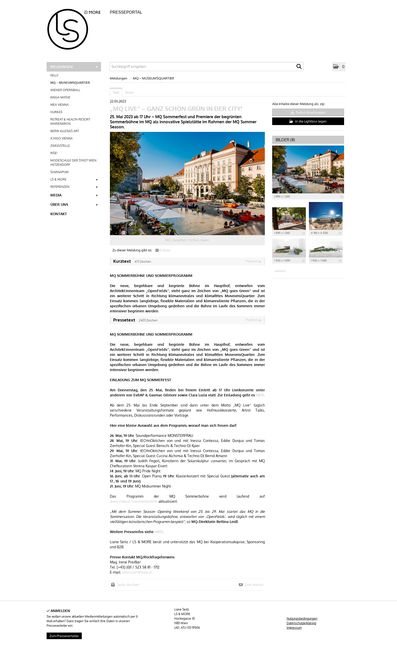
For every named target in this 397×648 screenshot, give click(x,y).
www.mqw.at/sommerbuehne (133, 501)
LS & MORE (73, 179)
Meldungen (74, 67)
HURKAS (56, 112)
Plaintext (254, 261)
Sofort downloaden (308, 112)
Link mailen (254, 584)
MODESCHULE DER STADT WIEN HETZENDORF (73, 162)
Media (73, 195)
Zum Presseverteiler (64, 636)
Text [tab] (116, 92)
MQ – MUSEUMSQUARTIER (70, 83)
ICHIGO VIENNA (61, 138)
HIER (260, 395)
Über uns (73, 204)
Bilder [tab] (129, 92)
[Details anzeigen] (341, 196)
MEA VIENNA (59, 105)
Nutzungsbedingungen (302, 618)
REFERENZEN (73, 187)
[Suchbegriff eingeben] (207, 66)
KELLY (54, 75)
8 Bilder (165, 250)
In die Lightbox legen (308, 121)
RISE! (53, 153)
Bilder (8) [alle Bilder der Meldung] (285, 139)
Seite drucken (128, 584)
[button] (339, 66)
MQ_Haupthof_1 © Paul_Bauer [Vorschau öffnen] (187, 240)
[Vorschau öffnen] (187, 183)
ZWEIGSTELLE (60, 146)
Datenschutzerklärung (301, 623)
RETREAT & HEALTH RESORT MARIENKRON (70, 121)
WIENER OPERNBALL (65, 90)
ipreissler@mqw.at (137, 572)
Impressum (294, 628)
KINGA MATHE (60, 97)
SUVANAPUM (59, 172)
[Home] (77, 27)
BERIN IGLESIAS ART (64, 131)
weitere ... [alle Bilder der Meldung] (282, 271)
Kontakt (58, 214)
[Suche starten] (299, 67)
